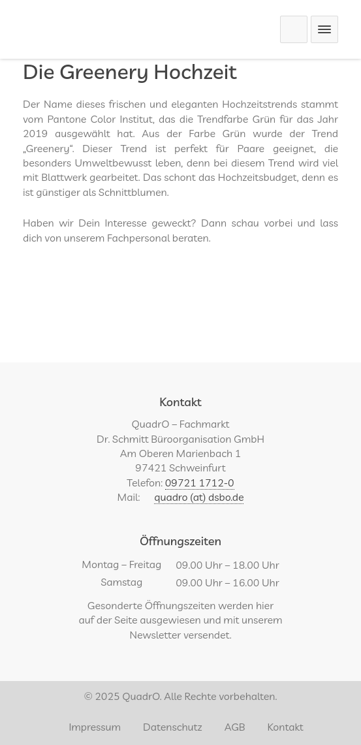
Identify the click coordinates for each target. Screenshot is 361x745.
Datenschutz (172, 726)
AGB (235, 726)
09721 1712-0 (199, 482)
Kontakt (286, 726)
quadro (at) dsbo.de (198, 496)
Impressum (95, 726)
